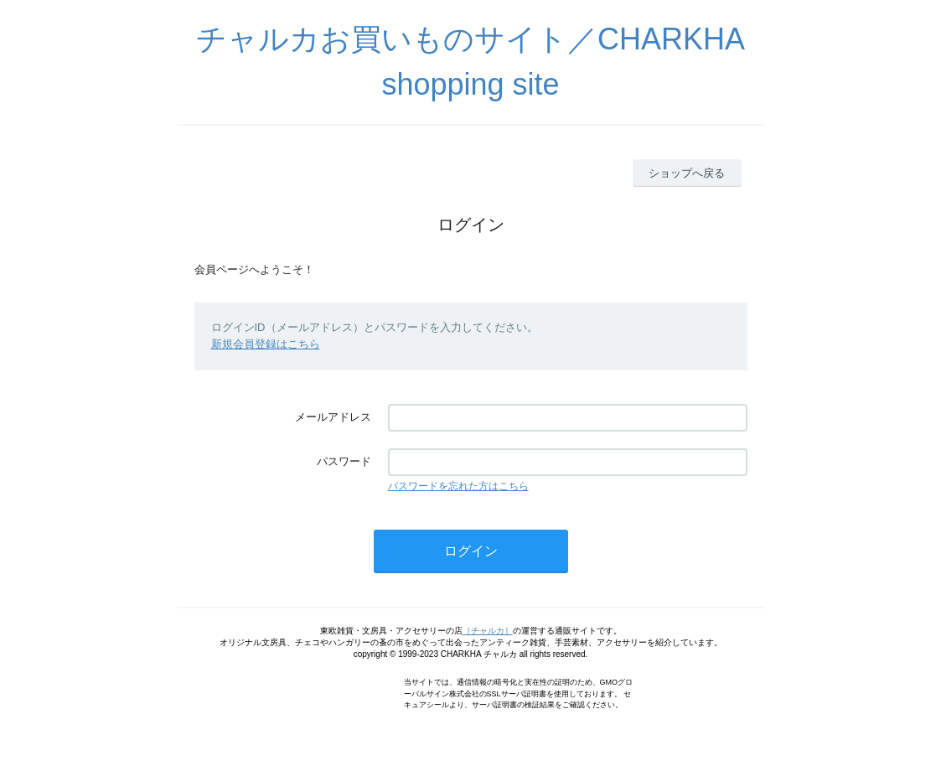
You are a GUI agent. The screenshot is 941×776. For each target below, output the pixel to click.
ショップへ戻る (687, 173)
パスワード (344, 461)
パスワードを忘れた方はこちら (458, 486)
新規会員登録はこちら (265, 344)
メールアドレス (333, 417)
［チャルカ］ (488, 630)
